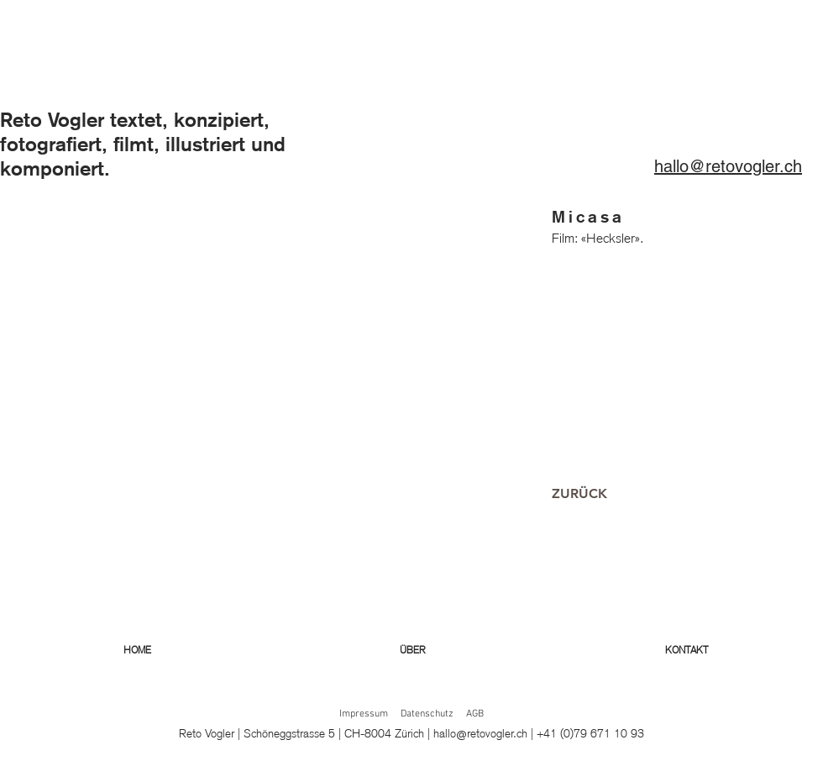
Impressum (363, 714)
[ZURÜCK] (579, 494)
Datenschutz (427, 714)
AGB (475, 714)
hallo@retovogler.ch (480, 733)
